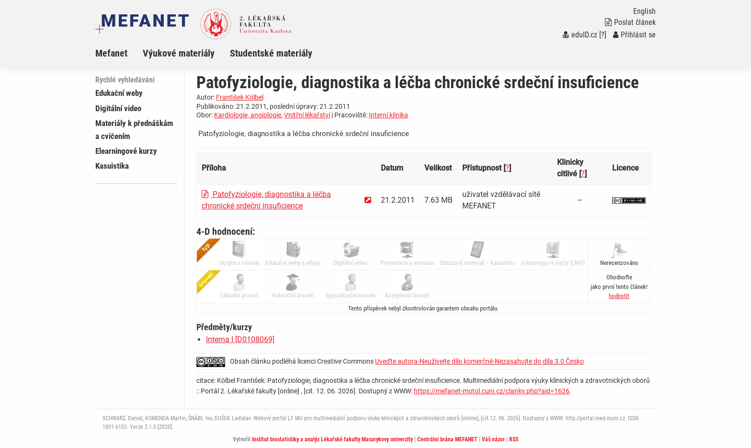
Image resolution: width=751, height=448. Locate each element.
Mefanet (111, 53)
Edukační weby (119, 93)
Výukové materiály (179, 53)
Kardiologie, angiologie (247, 115)
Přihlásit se (634, 34)
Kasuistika (112, 166)
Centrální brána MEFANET (447, 439)
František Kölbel (239, 97)
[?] (602, 34)
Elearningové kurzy (126, 151)
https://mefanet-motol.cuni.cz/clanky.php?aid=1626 (491, 391)
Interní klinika (388, 115)
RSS (513, 439)
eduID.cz (580, 34)
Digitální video (118, 108)
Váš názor (493, 439)
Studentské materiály (271, 53)
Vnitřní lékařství (307, 115)
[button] (619, 295)
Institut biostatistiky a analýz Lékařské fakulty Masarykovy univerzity (332, 439)
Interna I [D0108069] (240, 339)
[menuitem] (119, 53)
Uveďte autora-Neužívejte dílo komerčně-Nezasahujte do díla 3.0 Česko (479, 361)
